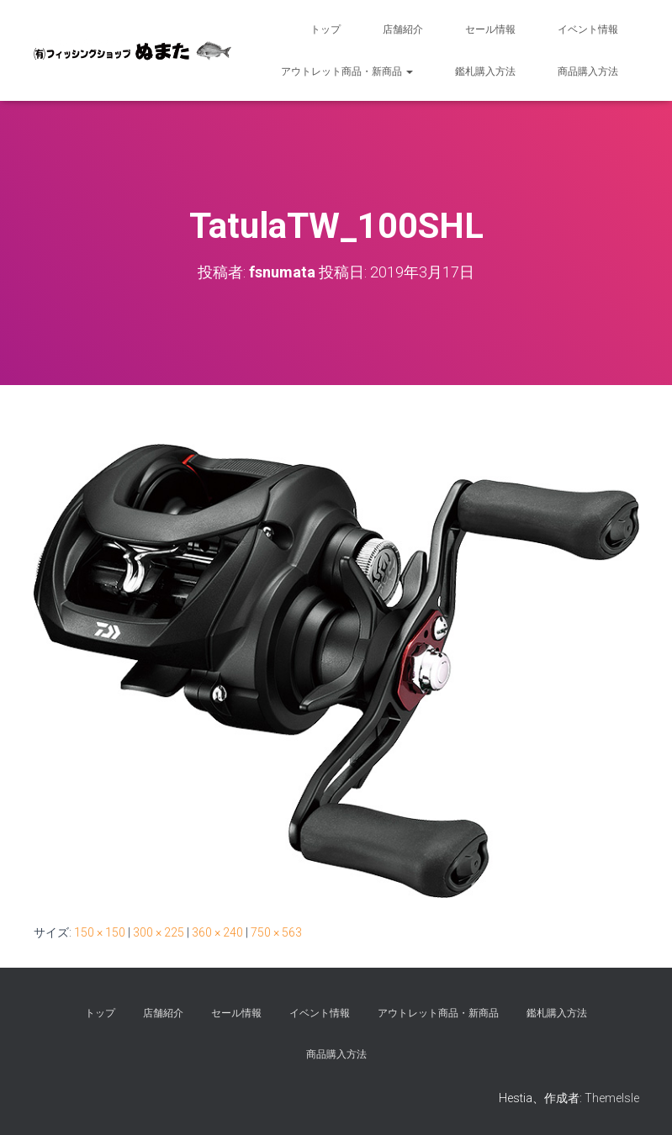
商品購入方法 (588, 71)
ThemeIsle (612, 1098)
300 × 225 (158, 932)
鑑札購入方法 (485, 71)
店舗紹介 (403, 29)
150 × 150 (99, 932)
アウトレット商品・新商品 (347, 71)
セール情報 (490, 29)
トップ (325, 29)
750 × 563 (276, 932)
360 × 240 (217, 932)
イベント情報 (588, 29)
